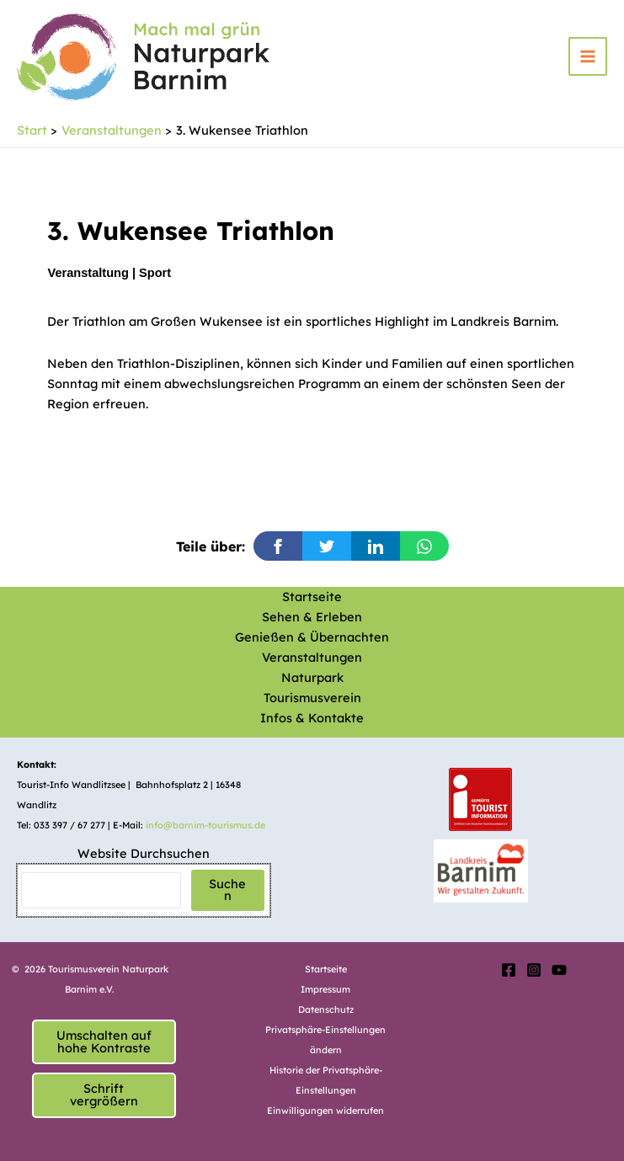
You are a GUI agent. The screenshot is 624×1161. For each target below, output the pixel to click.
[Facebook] (508, 969)
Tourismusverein (312, 698)
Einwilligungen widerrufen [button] (325, 1110)
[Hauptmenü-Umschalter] (587, 56)
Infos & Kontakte (312, 718)
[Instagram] (533, 969)
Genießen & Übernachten (312, 637)
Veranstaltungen (312, 657)
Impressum (325, 989)
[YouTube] (559, 969)
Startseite (312, 596)
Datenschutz (326, 1009)
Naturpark (312, 677)
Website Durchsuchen (143, 853)
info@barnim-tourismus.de (205, 825)
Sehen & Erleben (312, 617)
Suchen (227, 890)
